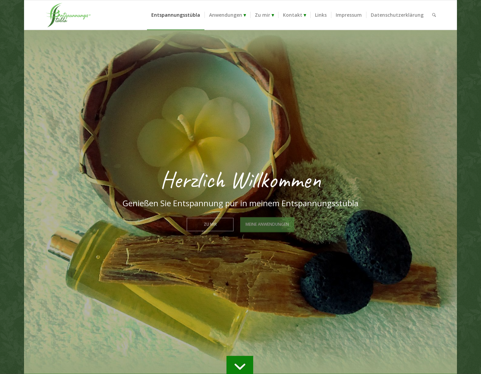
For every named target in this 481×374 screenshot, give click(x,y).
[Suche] (434, 15)
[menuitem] (175, 15)
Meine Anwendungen (267, 223)
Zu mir (210, 223)
